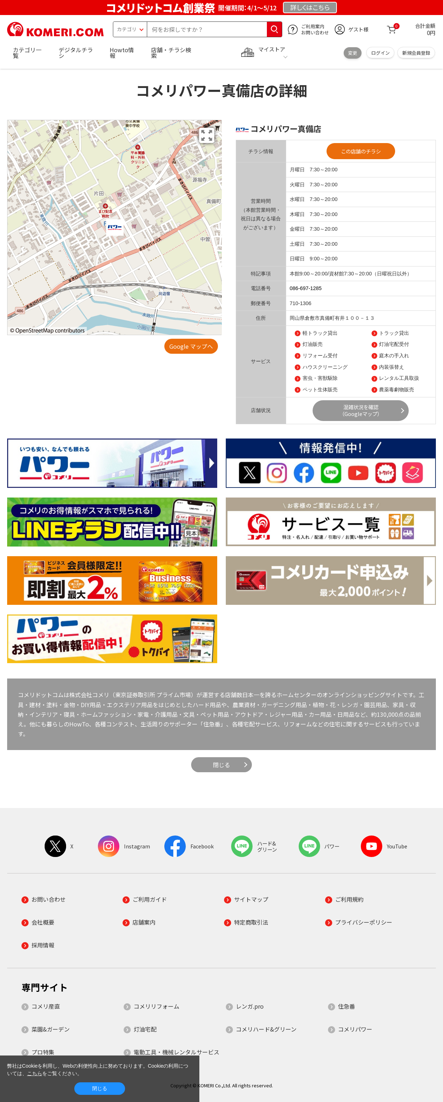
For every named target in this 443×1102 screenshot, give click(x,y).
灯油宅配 (145, 1029)
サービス (261, 361)
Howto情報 (122, 52)
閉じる (221, 764)
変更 (352, 52)
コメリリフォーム (156, 1006)
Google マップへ (191, 346)
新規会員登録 (416, 52)
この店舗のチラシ (361, 151)
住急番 (346, 1006)
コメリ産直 (45, 1006)
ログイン (380, 52)
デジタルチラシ (76, 52)
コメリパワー (355, 1029)
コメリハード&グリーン (266, 1029)
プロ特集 (42, 1052)
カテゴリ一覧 (27, 52)
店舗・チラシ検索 (171, 52)
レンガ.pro (250, 1006)
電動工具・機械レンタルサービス (176, 1052)
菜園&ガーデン (50, 1029)
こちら (34, 1073)
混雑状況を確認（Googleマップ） (360, 410)
